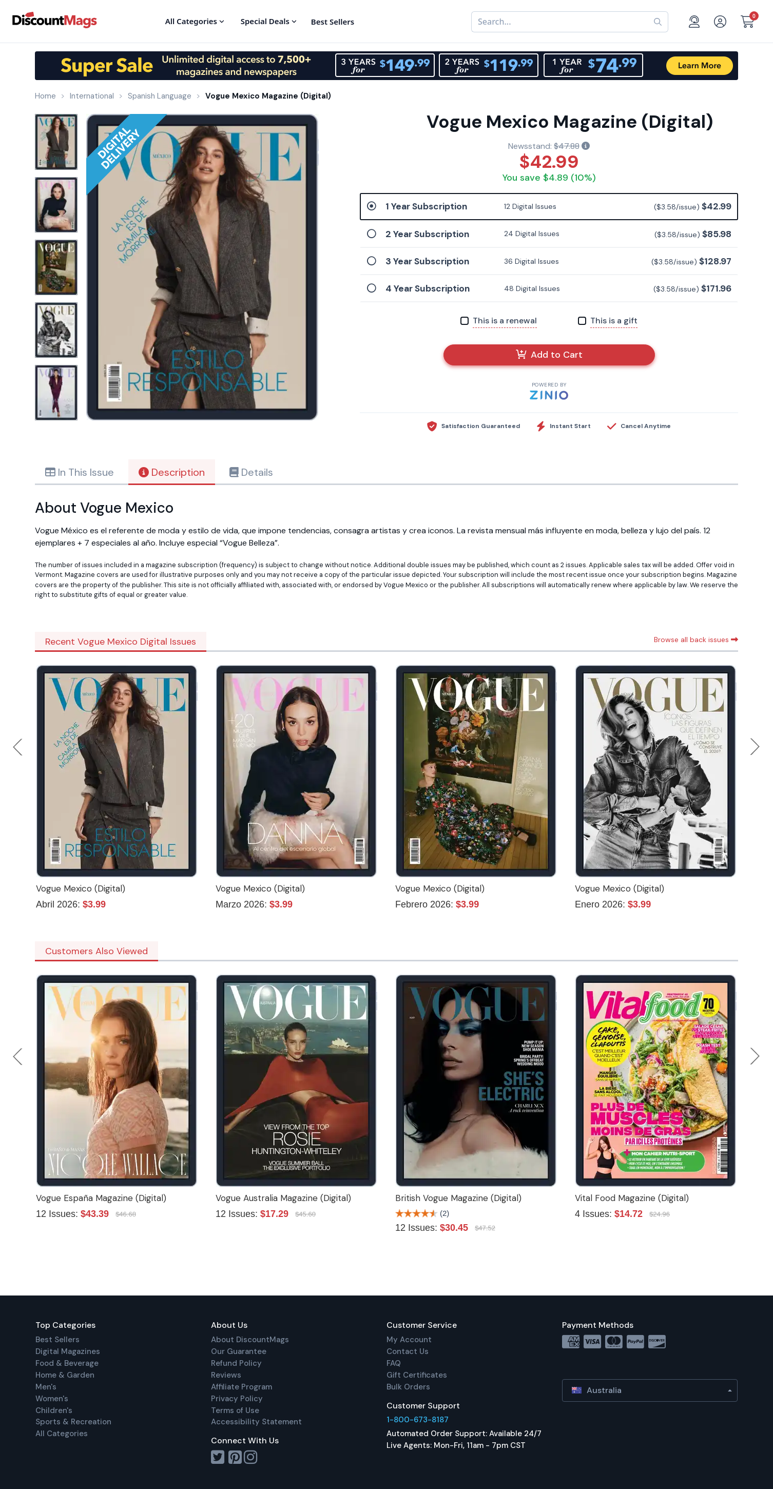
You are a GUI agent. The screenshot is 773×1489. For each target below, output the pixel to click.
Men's (45, 1387)
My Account (409, 1340)
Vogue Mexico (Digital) (80, 888)
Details (251, 472)
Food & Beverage (67, 1363)
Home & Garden (64, 1375)
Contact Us (407, 1351)
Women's (51, 1399)
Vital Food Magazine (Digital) (632, 1198)
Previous (18, 747)
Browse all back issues (696, 639)
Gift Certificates (416, 1375)
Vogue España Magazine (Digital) (101, 1198)
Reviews (226, 1375)
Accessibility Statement (256, 1422)
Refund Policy (236, 1363)
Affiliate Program (241, 1387)
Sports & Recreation (73, 1422)
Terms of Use (235, 1410)
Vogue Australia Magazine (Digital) (283, 1198)
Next (755, 747)
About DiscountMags (250, 1340)
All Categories (61, 1433)
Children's (53, 1410)
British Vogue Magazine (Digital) (458, 1198)
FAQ (393, 1363)
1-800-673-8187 (417, 1420)
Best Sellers (57, 1340)
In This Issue (79, 472)
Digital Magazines (67, 1351)
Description (172, 472)
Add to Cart (549, 355)
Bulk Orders (408, 1387)
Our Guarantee (238, 1351)
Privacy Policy (237, 1399)
